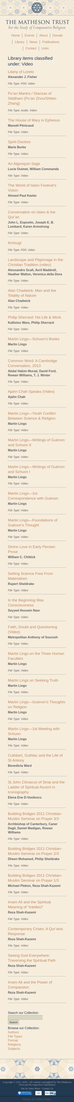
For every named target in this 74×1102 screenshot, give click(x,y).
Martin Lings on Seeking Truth (33, 680)
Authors (13, 1032)
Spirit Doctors (19, 142)
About (43, 35)
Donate (57, 35)
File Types (15, 1036)
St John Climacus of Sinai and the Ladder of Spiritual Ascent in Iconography (36, 787)
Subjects (14, 1048)
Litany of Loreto (21, 72)
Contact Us (47, 1088)
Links (45, 48)
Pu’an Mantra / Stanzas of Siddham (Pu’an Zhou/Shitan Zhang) (32, 98)
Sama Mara (34, 1088)
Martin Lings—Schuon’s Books (33, 339)
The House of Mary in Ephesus (34, 120)
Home (15, 35)
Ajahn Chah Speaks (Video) (31, 391)
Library (19, 42)
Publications (50, 42)
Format (13, 1040)
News (33, 42)
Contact (30, 48)
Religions (14, 1044)
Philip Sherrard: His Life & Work (34, 317)
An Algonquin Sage (24, 164)
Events (29, 35)
